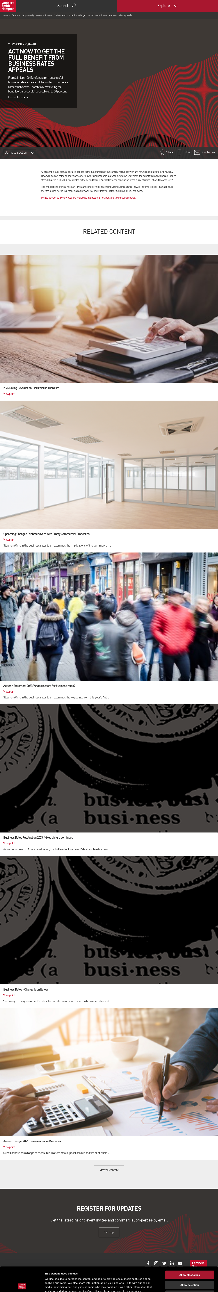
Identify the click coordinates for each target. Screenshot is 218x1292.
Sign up (109, 1232)
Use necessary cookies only (190, 1270)
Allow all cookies (189, 1250)
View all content (109, 1170)
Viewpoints (62, 15)
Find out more (19, 97)
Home (5, 15)
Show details (179, 1285)
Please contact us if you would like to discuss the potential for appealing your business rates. (88, 198)
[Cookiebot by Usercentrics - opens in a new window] (22, 1285)
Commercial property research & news (32, 15)
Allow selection (189, 1260)
